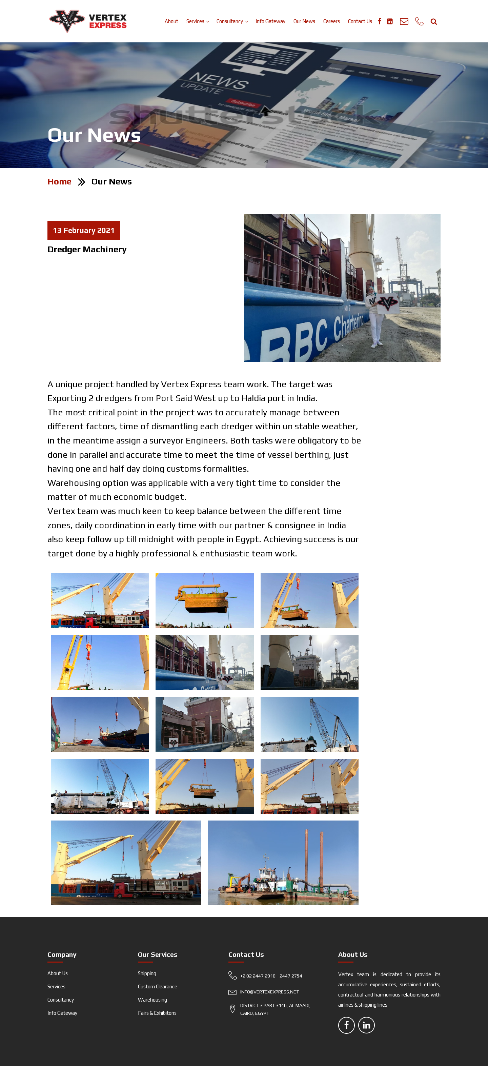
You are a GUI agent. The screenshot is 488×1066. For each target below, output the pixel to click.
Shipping (147, 973)
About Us (57, 973)
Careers (331, 21)
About (171, 21)
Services (195, 21)
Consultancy (230, 21)
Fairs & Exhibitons (157, 1013)
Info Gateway (270, 21)
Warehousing (152, 1000)
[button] (274, 977)
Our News (304, 21)
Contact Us (360, 21)
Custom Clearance (157, 986)
